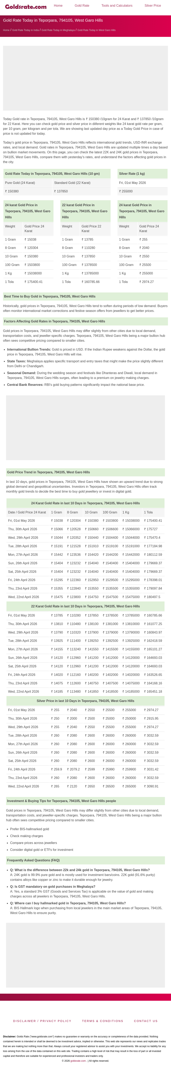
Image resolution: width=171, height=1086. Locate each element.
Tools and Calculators (117, 5)
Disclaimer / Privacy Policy (42, 1021)
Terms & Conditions (102, 1021)
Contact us (146, 1021)
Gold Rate (82, 5)
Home (58, 5)
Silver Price (153, 5)
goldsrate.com (78, 1060)
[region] (85, 79)
